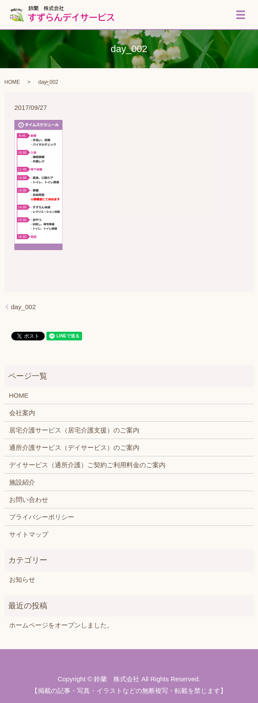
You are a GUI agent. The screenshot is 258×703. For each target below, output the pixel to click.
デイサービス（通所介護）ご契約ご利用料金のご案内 (87, 465)
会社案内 (22, 412)
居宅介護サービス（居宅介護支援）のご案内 (74, 430)
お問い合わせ (28, 499)
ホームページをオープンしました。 (61, 625)
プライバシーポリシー (41, 517)
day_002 (23, 306)
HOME (12, 82)
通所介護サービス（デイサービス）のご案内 (74, 447)
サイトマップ (28, 534)
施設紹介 (22, 482)
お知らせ (22, 579)
